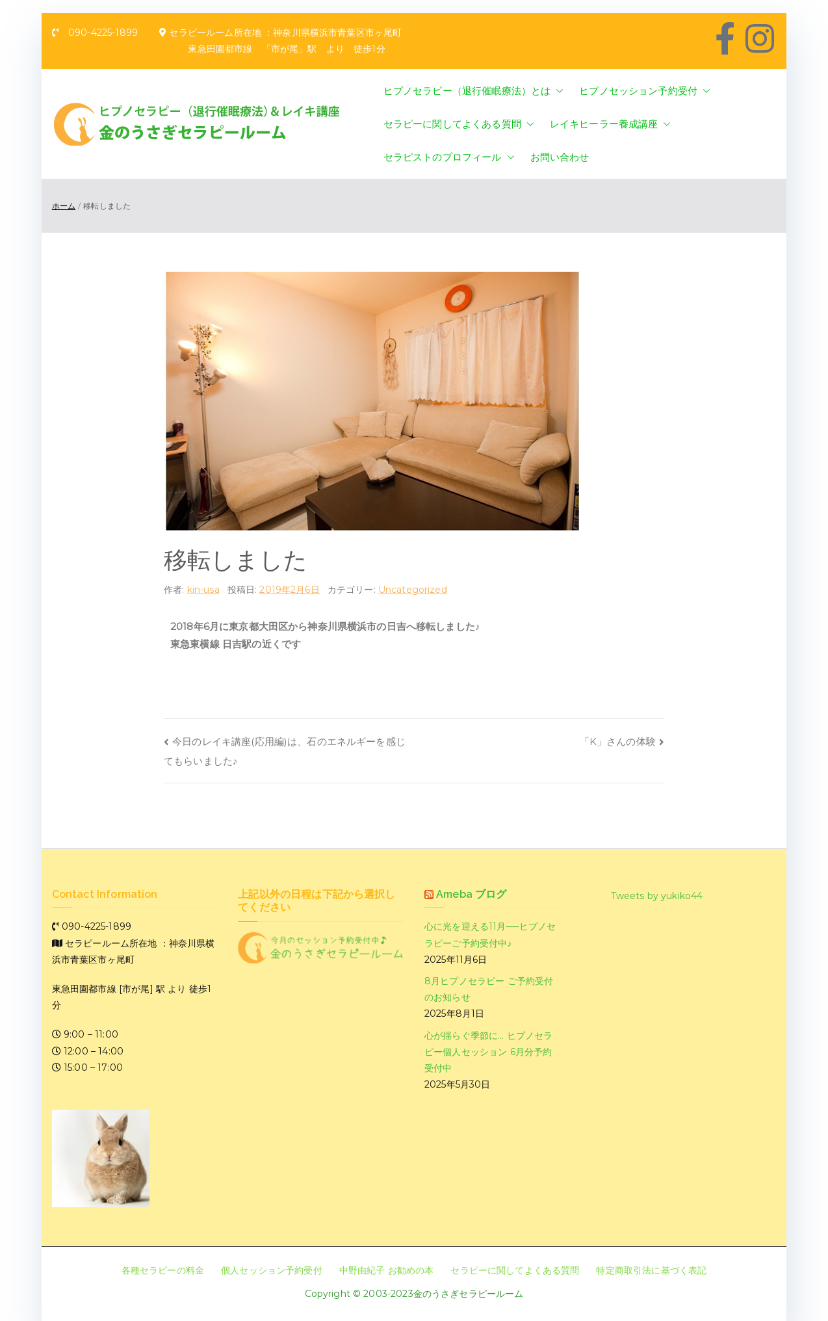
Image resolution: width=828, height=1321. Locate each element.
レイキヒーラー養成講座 (610, 124)
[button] (556, 90)
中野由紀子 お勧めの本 (386, 1270)
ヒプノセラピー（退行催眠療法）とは (473, 90)
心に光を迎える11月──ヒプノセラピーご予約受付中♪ (490, 934)
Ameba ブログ (471, 894)
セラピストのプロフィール (449, 157)
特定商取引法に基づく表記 (651, 1270)
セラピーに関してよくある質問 (458, 124)
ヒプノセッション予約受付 (644, 90)
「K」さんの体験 (618, 741)
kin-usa (203, 589)
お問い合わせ (559, 157)
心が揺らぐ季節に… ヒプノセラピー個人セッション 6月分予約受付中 (488, 1052)
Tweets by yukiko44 (657, 896)
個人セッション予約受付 (271, 1270)
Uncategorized (412, 589)
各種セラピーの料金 (163, 1270)
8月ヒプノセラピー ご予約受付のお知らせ (488, 989)
